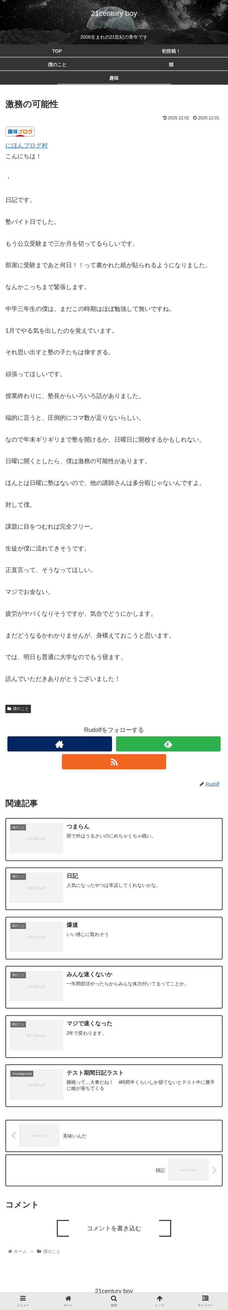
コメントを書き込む (114, 1227)
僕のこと (18, 708)
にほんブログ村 (26, 145)
